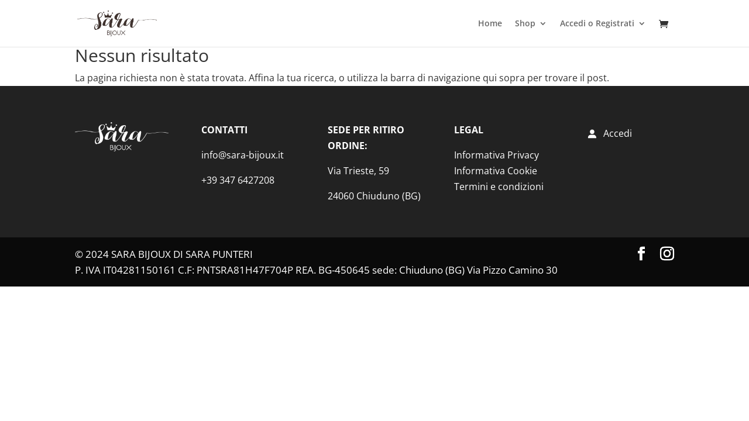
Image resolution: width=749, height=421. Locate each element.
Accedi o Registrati (597, 24)
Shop (525, 24)
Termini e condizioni (499, 186)
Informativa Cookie (495, 170)
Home (490, 24)
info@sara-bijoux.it (242, 155)
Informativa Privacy (496, 155)
